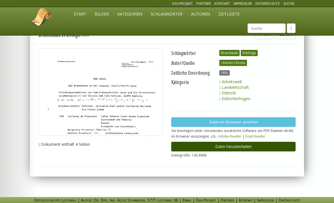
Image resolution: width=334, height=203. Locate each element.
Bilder (102, 14)
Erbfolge (249, 52)
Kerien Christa (233, 62)
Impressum (243, 3)
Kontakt (222, 3)
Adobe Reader (230, 136)
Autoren (200, 14)
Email (187, 200)
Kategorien (129, 14)
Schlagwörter (167, 14)
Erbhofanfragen (234, 98)
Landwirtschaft (234, 87)
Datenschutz (267, 3)
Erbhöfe (227, 93)
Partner (203, 3)
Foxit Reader (255, 136)
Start (80, 14)
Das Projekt (182, 3)
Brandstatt (229, 52)
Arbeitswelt (230, 81)
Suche (288, 3)
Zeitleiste (229, 14)
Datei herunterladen (233, 146)
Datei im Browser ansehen (233, 122)
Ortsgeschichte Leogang (41, 17)
